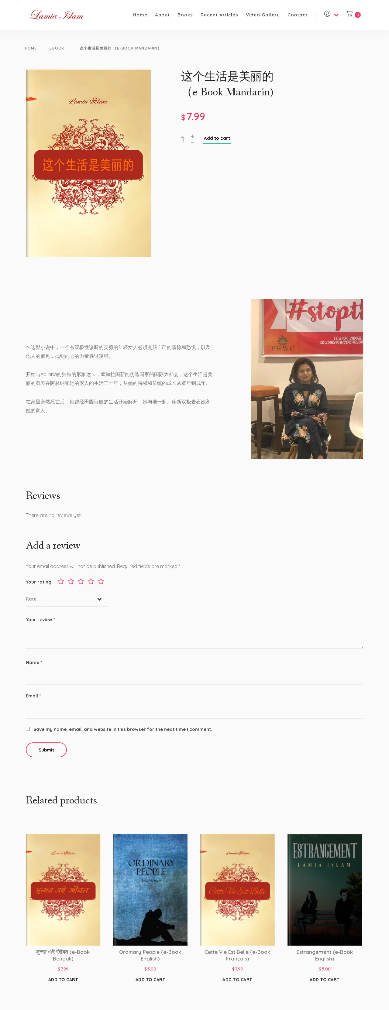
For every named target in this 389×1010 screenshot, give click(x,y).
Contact (297, 15)
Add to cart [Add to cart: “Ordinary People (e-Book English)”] (150, 982)
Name (34, 665)
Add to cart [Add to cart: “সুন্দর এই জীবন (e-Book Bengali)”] (63, 982)
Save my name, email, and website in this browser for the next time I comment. (122, 731)
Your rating (38, 584)
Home (140, 15)
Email (33, 698)
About (162, 15)
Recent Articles (219, 15)
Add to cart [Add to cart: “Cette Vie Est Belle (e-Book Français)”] (237, 982)
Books (185, 15)
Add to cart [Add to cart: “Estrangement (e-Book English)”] (324, 982)
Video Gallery (263, 15)
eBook (62, 48)
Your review (40, 622)
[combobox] (67, 602)
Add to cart (217, 142)
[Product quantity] (185, 143)
